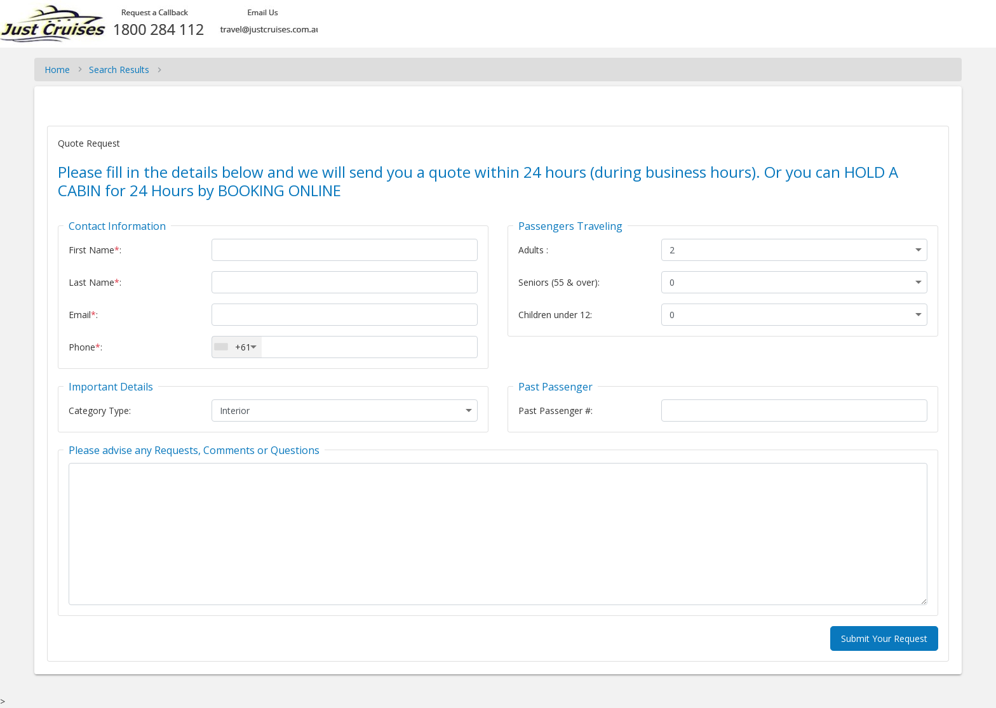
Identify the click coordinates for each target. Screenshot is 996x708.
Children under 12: (555, 315)
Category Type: (100, 410)
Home (57, 69)
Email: (83, 315)
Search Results (119, 69)
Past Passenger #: (555, 410)
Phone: (85, 347)
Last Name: (95, 282)
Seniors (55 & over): (559, 282)
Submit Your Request (884, 638)
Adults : (533, 250)
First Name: (95, 250)
